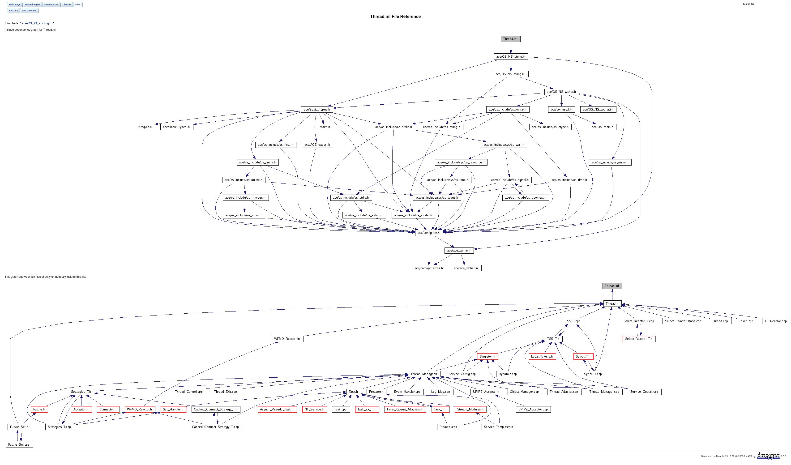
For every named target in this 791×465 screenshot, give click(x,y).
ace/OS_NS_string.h (37, 24)
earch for (748, 4)
